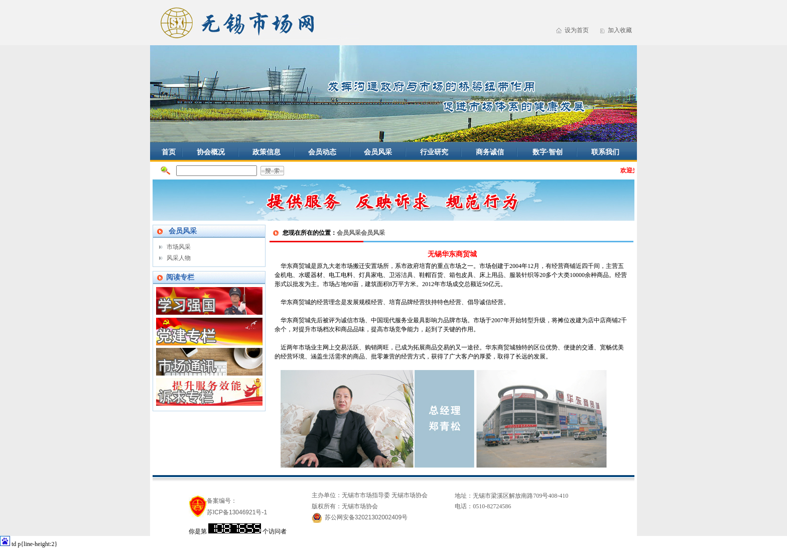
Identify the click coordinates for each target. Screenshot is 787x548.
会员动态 (322, 152)
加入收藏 (620, 30)
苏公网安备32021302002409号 (366, 517)
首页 (169, 152)
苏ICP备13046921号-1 (237, 512)
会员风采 (378, 152)
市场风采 (179, 246)
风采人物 (179, 257)
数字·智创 (548, 152)
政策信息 (266, 152)
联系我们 (605, 152)
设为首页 (577, 30)
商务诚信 (490, 152)
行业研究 (434, 152)
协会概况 (211, 152)
